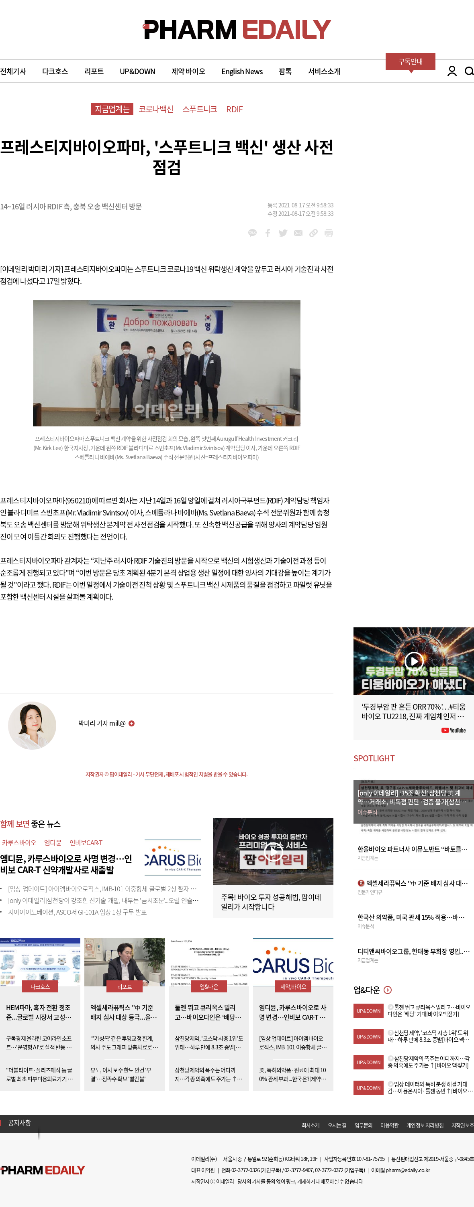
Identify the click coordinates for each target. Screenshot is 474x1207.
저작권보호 (463, 1125)
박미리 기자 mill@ (101, 723)
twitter (283, 233)
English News (242, 71)
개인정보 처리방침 (425, 1125)
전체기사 (13, 71)
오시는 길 (337, 1125)
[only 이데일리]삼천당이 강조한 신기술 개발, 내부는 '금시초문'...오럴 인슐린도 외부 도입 (118, 900)
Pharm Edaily (42, 1170)
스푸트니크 (199, 109)
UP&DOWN (137, 71)
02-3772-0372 (329, 1170)
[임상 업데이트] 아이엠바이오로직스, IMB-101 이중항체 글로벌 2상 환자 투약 (105, 888)
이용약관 (389, 1125)
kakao (252, 233)
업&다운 (209, 986)
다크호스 (55, 71)
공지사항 (19, 1122)
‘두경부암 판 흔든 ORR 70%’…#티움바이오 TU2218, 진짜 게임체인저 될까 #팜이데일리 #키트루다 (414, 716)
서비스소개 (324, 71)
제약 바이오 (188, 71)
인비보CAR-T (86, 842)
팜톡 (285, 71)
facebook (267, 233)
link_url (313, 233)
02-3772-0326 (245, 1170)
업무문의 (364, 1125)
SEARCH (469, 71)
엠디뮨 (52, 842)
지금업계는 (112, 109)
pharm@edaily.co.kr (408, 1170)
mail (298, 233)
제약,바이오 (293, 986)
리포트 (94, 71)
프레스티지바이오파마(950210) (46, 500)
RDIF (234, 109)
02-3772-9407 (298, 1170)
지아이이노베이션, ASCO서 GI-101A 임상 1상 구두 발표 (77, 912)
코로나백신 (156, 109)
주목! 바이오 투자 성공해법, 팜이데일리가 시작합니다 (271, 902)
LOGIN (450, 71)
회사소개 (311, 1125)
